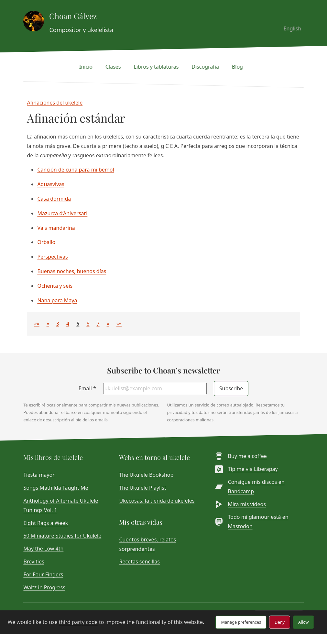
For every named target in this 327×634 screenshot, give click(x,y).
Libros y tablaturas (158, 66)
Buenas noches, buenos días (71, 271)
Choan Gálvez (73, 16)
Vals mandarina (56, 227)
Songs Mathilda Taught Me (55, 487)
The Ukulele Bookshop (146, 474)
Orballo (46, 242)
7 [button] (97, 323)
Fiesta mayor (38, 474)
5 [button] (77, 323)
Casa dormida (54, 198)
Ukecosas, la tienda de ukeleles (156, 500)
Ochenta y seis (54, 285)
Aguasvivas (50, 184)
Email (87, 388)
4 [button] (67, 323)
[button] (36, 323)
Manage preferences (241, 622)
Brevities (33, 561)
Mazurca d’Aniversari (62, 213)
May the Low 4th (43, 548)
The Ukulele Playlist (142, 487)
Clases (115, 66)
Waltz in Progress (44, 587)
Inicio (88, 66)
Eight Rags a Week (45, 523)
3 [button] (57, 323)
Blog (239, 66)
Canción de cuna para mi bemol (75, 169)
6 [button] (87, 323)
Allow (303, 622)
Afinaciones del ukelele (54, 102)
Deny (280, 622)
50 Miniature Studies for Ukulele (62, 535)
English (294, 28)
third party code (78, 622)
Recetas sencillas (139, 561)
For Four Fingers (43, 574)
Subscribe (231, 388)
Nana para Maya (57, 300)
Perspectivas (52, 256)
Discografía (208, 66)
